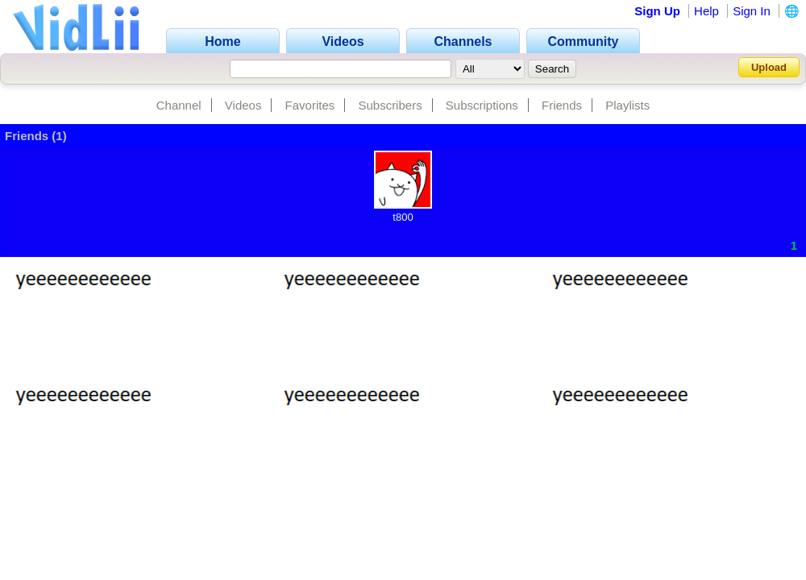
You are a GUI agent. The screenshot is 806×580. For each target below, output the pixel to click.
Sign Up (657, 11)
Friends (562, 105)
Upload (769, 67)
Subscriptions (482, 105)
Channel (179, 105)
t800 (403, 217)
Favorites (310, 105)
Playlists (627, 105)
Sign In (752, 11)
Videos (243, 105)
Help (706, 11)
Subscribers (390, 105)
